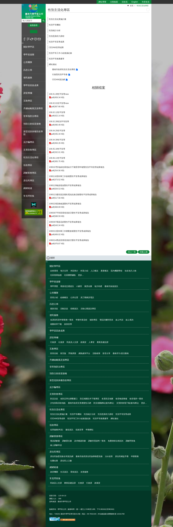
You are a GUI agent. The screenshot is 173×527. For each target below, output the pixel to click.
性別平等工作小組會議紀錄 (60, 53)
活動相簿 (96, 353)
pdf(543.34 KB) (57, 225)
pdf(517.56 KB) (57, 198)
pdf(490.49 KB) (57, 125)
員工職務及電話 (87, 297)
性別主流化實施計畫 (57, 19)
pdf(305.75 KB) (57, 161)
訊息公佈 (54, 304)
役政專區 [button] (27, 165)
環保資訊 (74, 472)
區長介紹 (54, 297)
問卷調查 (72, 353)
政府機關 (54, 472)
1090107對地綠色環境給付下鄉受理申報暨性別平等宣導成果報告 (76, 167)
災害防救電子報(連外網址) (127, 403)
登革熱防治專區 (31, 116)
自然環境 (54, 271)
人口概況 (94, 271)
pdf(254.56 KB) (57, 170)
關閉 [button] (52, 258)
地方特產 (98, 286)
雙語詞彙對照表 (106, 320)
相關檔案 (98, 88)
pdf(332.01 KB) (57, 152)
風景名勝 (88, 286)
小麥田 (79, 286)
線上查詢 (129, 320)
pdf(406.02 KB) (57, 234)
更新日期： (53, 496)
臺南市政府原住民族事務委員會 (89, 456)
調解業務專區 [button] (29, 173)
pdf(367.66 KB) (57, 107)
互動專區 (54, 349)
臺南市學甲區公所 (34, 11)
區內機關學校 (116, 271)
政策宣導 (68, 324)
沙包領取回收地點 (58, 403)
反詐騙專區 (28, 142)
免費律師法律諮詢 (115, 441)
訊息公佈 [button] (27, 70)
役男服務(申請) (56, 430)
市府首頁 (145, 2)
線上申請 (119, 320)
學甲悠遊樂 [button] (28, 54)
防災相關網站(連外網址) (103, 403)
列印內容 (147, 9)
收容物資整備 (121, 399)
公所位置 (74, 297)
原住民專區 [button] (28, 180)
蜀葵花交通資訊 (67, 286)
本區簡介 (74, 271)
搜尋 (23, 20)
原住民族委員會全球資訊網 (61, 456)
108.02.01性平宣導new (59, 103)
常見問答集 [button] (28, 196)
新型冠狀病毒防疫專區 (33, 133)
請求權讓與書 (80, 441)
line (35, 39)
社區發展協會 (56, 275)
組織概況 (64, 297)
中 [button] (33, 31)
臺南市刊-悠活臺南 (121, 353)
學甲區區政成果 (31, 85)
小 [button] (26, 31)
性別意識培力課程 (56, 36)
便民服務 (54, 315)
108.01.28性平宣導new (59, 94)
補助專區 (93, 320)
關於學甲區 (55, 266)
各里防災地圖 (107, 399)
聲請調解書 (55, 441)
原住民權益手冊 (122, 456)
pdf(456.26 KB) (57, 143)
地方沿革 (64, 271)
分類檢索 (114, 2)
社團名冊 (54, 461)
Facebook (24, 39)
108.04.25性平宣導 (57, 131)
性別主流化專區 (142, 6)
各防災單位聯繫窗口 (69, 399)
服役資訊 (69, 430)
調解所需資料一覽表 (96, 441)
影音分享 (106, 353)
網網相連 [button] (27, 188)
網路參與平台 (84, 353)
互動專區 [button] (27, 101)
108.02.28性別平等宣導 (59, 121)
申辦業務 (135, 456)
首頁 (131, 6)
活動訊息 (64, 309)
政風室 (83, 342)
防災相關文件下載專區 (89, 399)
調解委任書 (67, 441)
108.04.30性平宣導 (57, 140)
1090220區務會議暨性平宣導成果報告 (65, 204)
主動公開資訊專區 (88, 309)
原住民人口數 (66, 461)
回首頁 (125, 2)
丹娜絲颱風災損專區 (33, 108)
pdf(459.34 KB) (57, 97)
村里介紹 (84, 271)
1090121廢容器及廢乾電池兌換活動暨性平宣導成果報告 (73, 195)
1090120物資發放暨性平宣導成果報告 (65, 185)
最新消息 (54, 309)
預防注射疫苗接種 (32, 124)
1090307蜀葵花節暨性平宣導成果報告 (65, 222)
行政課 (53, 342)
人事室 (91, 342)
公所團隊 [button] (27, 62)
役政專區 (54, 425)
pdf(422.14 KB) (57, 116)
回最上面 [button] (144, 252)
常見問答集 (55, 478)
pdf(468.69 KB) (57, 207)
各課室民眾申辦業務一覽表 (61, 320)
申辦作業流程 (81, 320)
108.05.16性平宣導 (57, 149)
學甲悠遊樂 (55, 281)
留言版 (63, 353)
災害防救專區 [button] (29, 150)
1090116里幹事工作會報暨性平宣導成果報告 (68, 176)
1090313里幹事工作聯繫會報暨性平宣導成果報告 (70, 231)
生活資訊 (64, 472)
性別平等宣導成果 (56, 42)
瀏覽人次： (53, 499)
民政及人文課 (72, 342)
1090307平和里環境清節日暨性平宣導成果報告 (69, 213)
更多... (80, 275)
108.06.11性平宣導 (57, 158)
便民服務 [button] (27, 77)
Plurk (28, 39)
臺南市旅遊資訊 (111, 286)
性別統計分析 (54, 30)
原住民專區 (55, 452)
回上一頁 (132, 252)
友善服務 (84, 472)
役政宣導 (79, 430)
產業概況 (104, 271)
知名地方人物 (130, 271)
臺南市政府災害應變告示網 (79, 403)
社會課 (61, 342)
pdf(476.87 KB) (57, 244)
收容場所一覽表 (136, 399)
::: (23, 5)
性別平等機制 (54, 25)
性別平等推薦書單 (56, 59)
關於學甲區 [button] (28, 47)
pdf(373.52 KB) (57, 180)
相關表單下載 (56, 324)
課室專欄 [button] (27, 93)
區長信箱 (54, 353)
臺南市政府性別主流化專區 (63, 69)
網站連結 (53, 64)
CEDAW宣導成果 (56, 47)
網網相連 (54, 467)
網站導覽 (102, 2)
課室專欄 (54, 337)
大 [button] (41, 31)
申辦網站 (89, 430)
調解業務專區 (56, 436)
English (135, 2)
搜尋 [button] (43, 20)
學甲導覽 (54, 286)
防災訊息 (54, 399)
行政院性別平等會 (60, 74)
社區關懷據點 (70, 275)
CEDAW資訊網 (58, 79)
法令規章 (109, 456)
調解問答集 (130, 441)
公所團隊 (54, 293)
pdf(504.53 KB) (57, 189)
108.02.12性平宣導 (57, 112)
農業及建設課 (102, 342)
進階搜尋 (33, 25)
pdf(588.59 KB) (57, 216)
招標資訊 (74, 309)
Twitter (32, 39)
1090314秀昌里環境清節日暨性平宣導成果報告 (69, 240)
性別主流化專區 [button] (31, 157)
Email (39, 39)
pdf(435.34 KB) (57, 134)
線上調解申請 (56, 445)
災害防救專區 (56, 394)
